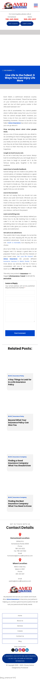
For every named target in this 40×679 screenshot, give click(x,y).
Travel (22, 276)
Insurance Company (20, 457)
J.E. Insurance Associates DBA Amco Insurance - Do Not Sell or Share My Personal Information (20, 658)
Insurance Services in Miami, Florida (16, 261)
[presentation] (16, 326)
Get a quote (13, 24)
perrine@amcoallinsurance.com (20, 581)
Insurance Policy (18, 376)
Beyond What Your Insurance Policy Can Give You (18, 422)
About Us (20, 621)
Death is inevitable (14, 243)
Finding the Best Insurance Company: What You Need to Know (20, 503)
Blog (10, 376)
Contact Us (20, 636)
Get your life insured (25, 256)
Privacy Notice (29, 665)
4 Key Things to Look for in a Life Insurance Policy (19, 382)
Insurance (24, 273)
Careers (20, 631)
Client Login (27, 24)
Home (20, 616)
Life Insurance (14, 276)
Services (20, 626)
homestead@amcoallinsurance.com (20, 556)
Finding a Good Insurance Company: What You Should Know (19, 463)
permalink (7, 278)
